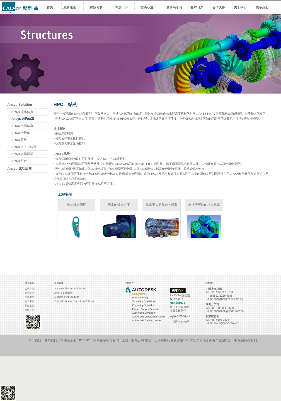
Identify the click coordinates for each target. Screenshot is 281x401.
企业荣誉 (29, 301)
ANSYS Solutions (63, 293)
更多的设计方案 (119, 205)
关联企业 (29, 310)
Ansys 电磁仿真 (20, 126)
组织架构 (29, 297)
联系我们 (50, 340)
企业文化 (29, 293)
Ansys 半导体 (18, 133)
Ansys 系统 (17, 140)
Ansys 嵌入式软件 (21, 147)
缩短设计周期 (76, 205)
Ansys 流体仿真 (20, 112)
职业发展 (29, 305)
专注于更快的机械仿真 (204, 205)
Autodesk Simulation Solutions (70, 288)
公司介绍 (29, 288)
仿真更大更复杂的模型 (161, 205)
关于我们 (34, 340)
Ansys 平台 (17, 161)
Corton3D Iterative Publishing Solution (74, 301)
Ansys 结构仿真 (20, 119)
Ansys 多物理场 (20, 154)
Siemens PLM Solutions (66, 297)
